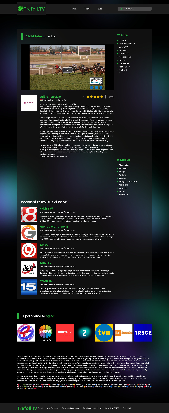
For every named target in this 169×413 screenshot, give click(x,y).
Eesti (84, 385)
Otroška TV (124, 63)
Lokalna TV (124, 53)
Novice (74, 9)
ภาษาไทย (130, 387)
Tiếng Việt (29, 389)
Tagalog (139, 387)
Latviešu (36, 387)
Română (87, 387)
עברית (107, 385)
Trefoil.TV (31, 9)
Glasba (122, 40)
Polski (69, 387)
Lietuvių (28, 387)
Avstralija (123, 195)
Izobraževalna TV (127, 43)
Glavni (40, 408)
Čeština (36, 385)
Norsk (63, 387)
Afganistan (124, 165)
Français (99, 385)
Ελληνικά (61, 385)
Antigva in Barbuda (128, 181)
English (69, 385)
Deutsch (52, 385)
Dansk (44, 385)
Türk (146, 387)
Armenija (123, 188)
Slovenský (105, 387)
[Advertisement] (84, 21)
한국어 (20, 387)
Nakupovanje (125, 57)
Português (78, 387)
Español (77, 385)
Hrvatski (114, 385)
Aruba (122, 191)
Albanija (123, 168)
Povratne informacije (70, 408)
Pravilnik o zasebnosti (92, 408)
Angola (122, 178)
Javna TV (123, 47)
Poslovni (123, 70)
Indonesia (132, 385)
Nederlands (54, 387)
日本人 (148, 385)
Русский (96, 387)
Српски (113, 387)
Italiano (141, 385)
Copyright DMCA (112, 408)
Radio (99, 9)
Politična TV (124, 67)
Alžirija (122, 171)
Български (27, 385)
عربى (20, 385)
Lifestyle (123, 50)
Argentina (123, 185)
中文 (36, 389)
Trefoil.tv (27, 408)
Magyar (123, 385)
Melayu (45, 387)
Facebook (127, 408)
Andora (122, 175)
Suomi (91, 385)
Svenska (121, 387)
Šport (87, 9)
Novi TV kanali (52, 408)
